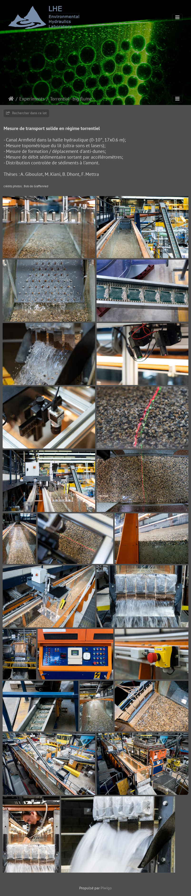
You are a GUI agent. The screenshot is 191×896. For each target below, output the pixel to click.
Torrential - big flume (71, 99)
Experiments (31, 99)
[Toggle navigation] (177, 17)
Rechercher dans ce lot (26, 113)
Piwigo (106, 888)
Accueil (11, 98)
